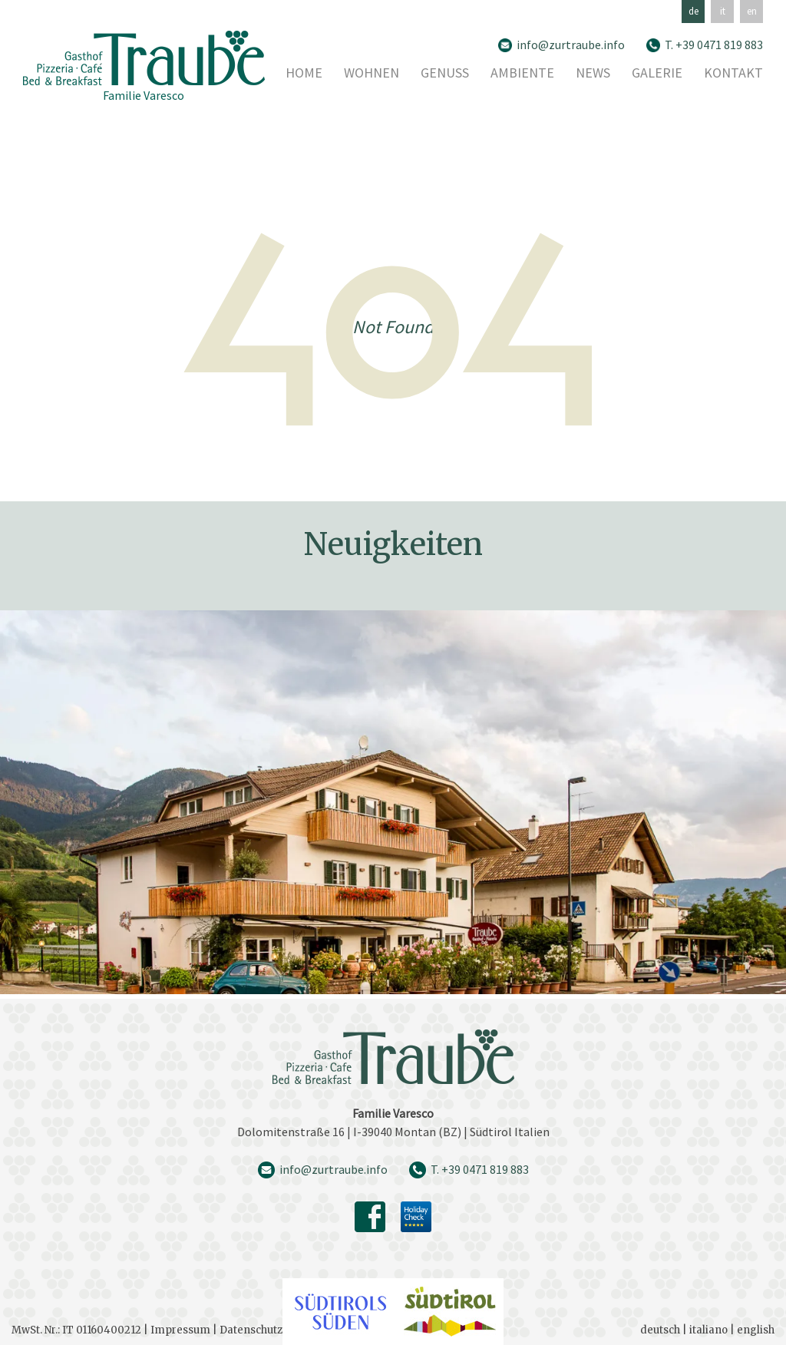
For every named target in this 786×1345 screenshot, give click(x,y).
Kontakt (733, 73)
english (755, 1330)
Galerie (657, 73)
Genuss (445, 73)
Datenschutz (251, 1330)
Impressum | (185, 1330)
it (722, 11)
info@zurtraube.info (571, 44)
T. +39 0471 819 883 (714, 44)
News (593, 73)
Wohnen (371, 73)
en (752, 11)
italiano (708, 1330)
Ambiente (522, 73)
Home (304, 73)
